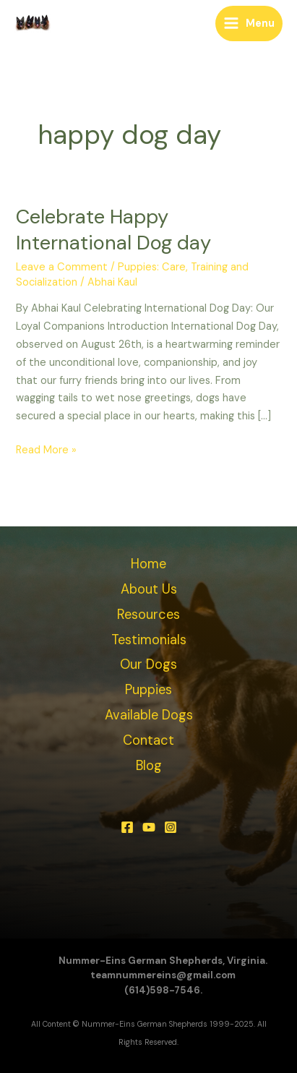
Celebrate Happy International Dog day (113, 229)
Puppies (148, 689)
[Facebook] (127, 827)
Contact (148, 740)
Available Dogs (149, 715)
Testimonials (148, 640)
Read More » (46, 449)
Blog (149, 765)
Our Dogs (148, 664)
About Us (149, 589)
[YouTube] (148, 827)
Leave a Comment (62, 267)
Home (148, 564)
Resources (148, 614)
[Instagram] (170, 827)
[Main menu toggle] (249, 23)
